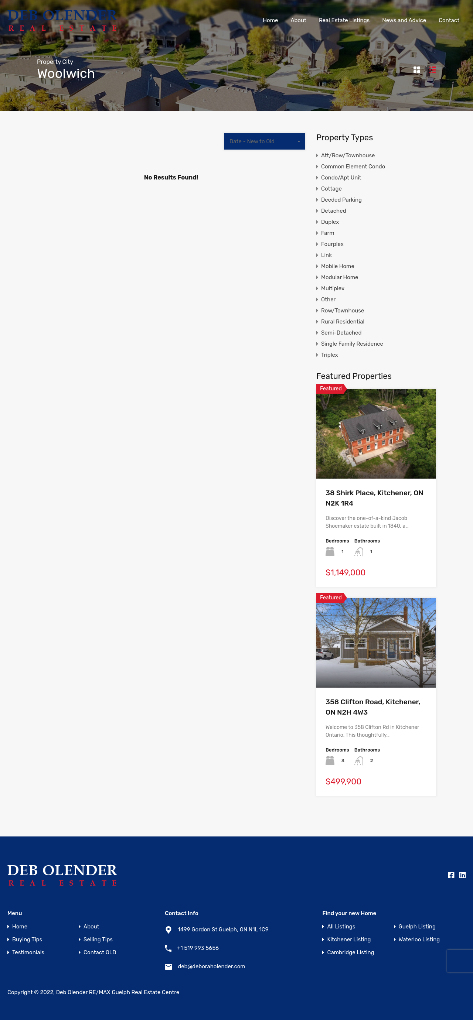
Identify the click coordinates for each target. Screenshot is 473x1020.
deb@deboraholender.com (211, 966)
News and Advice (404, 20)
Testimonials (28, 952)
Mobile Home (337, 266)
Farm (327, 233)
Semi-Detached (341, 332)
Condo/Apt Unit (341, 177)
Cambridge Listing (350, 952)
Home (270, 20)
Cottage (331, 188)
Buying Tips (27, 939)
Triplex (329, 355)
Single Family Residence (352, 343)
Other (328, 299)
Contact (449, 20)
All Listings (341, 927)
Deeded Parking (341, 199)
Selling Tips (98, 939)
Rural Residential (342, 321)
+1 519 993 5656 (198, 948)
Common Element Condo (353, 166)
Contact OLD (100, 952)
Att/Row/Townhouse (348, 155)
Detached (333, 211)
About (298, 20)
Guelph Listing (417, 927)
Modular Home (339, 277)
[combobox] (264, 141)
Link (326, 255)
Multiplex (332, 288)
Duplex (330, 222)
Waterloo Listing (419, 939)
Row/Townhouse (342, 310)
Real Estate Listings (344, 20)
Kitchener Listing (349, 939)
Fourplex (332, 244)
